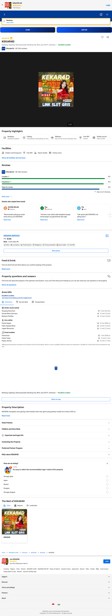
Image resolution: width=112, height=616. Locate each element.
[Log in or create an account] (101, 14)
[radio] (56, 476)
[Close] (2, 5)
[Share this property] (107, 37)
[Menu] (107, 14)
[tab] (7, 302)
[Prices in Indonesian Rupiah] (59, 605)
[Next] (110, 214)
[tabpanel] (56, 324)
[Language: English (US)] (53, 605)
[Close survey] (107, 463)
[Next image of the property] (72, 89)
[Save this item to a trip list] (102, 37)
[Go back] (4, 14)
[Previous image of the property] (40, 89)
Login (108, 5)
